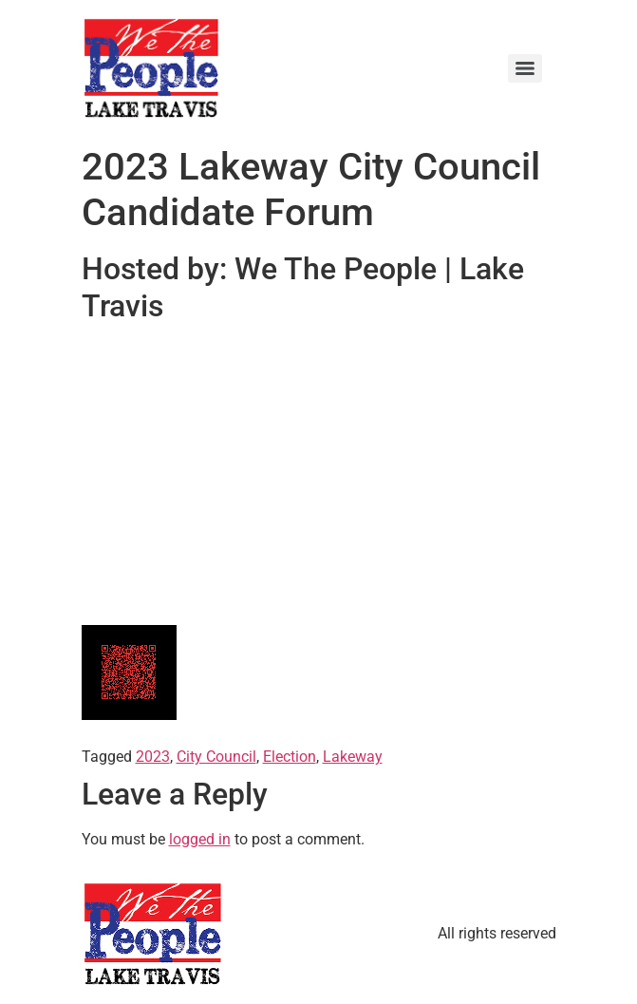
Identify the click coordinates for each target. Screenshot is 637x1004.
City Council (216, 757)
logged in (200, 839)
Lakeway (353, 757)
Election (289, 757)
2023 (153, 757)
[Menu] (525, 68)
